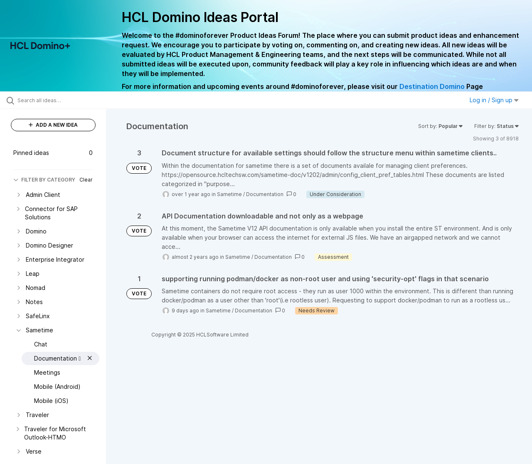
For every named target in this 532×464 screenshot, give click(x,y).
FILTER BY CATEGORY (44, 180)
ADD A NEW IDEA (53, 125)
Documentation (264, 194)
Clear (86, 180)
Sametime (229, 194)
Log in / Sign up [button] (494, 99)
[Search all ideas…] (63, 100)
